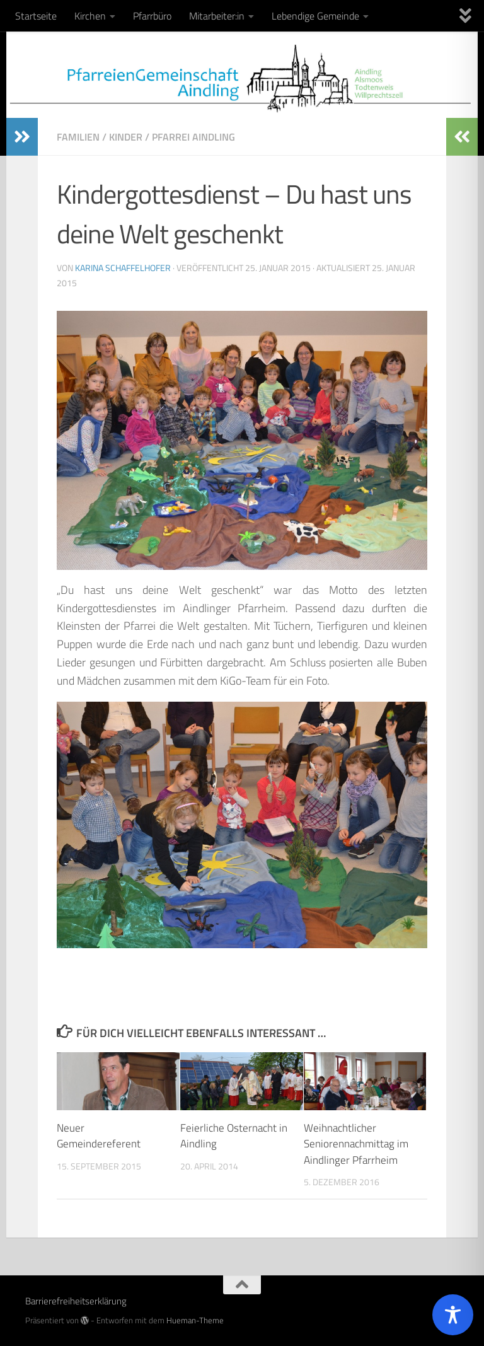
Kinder (125, 136)
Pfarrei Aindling (193, 136)
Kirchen (90, 15)
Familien (78, 136)
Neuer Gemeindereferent (99, 1136)
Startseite (36, 15)
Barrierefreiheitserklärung (76, 1301)
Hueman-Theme (195, 1320)
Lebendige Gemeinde (315, 15)
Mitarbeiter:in (217, 15)
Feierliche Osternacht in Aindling (233, 1136)
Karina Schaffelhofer (123, 267)
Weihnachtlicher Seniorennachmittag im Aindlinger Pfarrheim (356, 1144)
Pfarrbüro (152, 15)
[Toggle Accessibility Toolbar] (453, 1315)
